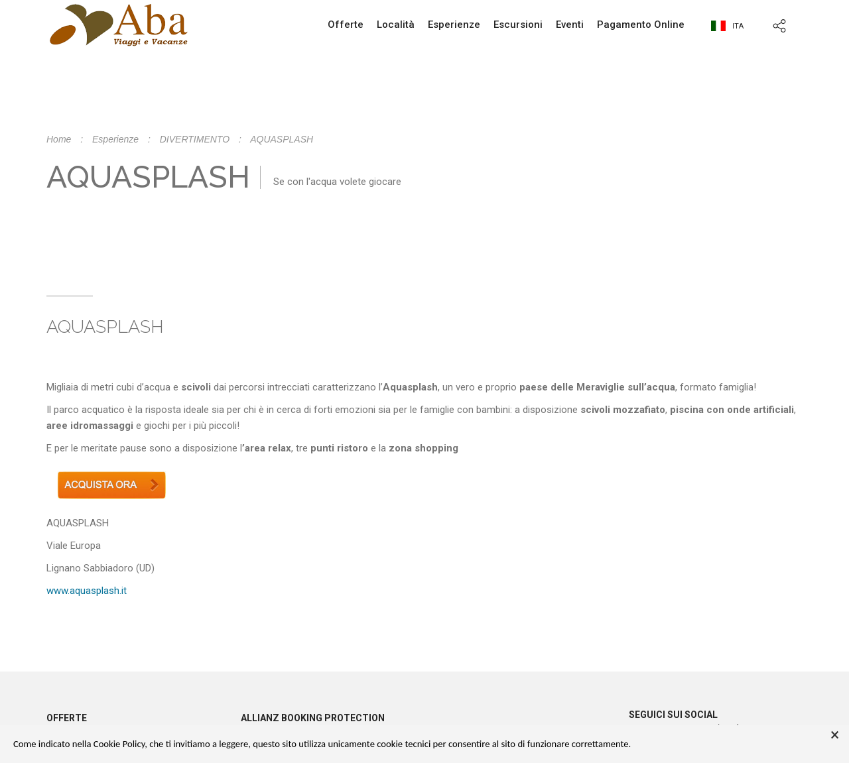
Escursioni (518, 24)
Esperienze (454, 24)
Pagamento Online (641, 24)
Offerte (345, 24)
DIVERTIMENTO (194, 139)
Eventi (570, 24)
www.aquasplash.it (86, 591)
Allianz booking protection (313, 718)
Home (58, 139)
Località (396, 24)
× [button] (834, 735)
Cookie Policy (119, 744)
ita (727, 26)
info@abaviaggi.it (510, 112)
